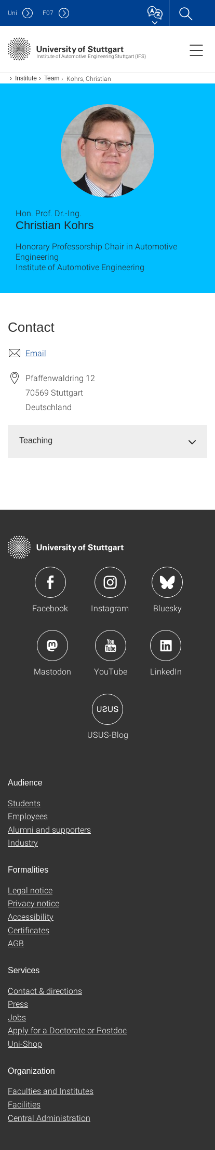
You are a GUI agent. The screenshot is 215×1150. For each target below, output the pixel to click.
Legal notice (30, 890)
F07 (48, 13)
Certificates (28, 929)
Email (35, 352)
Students (24, 802)
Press (18, 1003)
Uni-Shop (25, 1043)
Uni (12, 13)
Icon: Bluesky (167, 582)
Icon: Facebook (50, 582)
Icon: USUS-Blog (107, 709)
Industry (23, 842)
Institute (26, 78)
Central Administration (49, 1117)
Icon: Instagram (110, 582)
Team (51, 78)
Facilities (24, 1104)
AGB (16, 942)
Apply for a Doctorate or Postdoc (67, 1030)
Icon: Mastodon (52, 645)
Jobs (17, 1017)
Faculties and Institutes (50, 1090)
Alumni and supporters (49, 829)
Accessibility (30, 916)
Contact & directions (45, 990)
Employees (28, 815)
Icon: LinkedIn (165, 645)
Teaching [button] (35, 440)
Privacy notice (33, 902)
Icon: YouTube (110, 645)
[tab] (107, 441)
